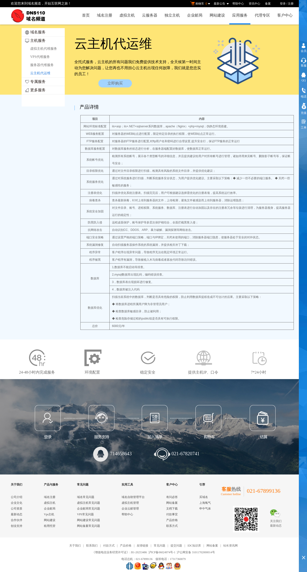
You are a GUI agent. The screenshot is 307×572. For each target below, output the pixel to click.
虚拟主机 (127, 15)
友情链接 (142, 545)
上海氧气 (205, 502)
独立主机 (172, 15)
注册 (291, 3)
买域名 (203, 497)
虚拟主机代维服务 (43, 48)
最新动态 (16, 514)
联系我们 (92, 545)
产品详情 (89, 107)
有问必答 (172, 497)
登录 (283, 3)
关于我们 (75, 545)
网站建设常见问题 (88, 520)
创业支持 (16, 526)
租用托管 (49, 526)
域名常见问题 (85, 497)
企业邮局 (194, 15)
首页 (86, 15)
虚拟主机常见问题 (88, 502)
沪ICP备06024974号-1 (162, 552)
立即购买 (115, 83)
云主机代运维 (40, 73)
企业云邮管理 (130, 508)
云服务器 (149, 15)
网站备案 (172, 502)
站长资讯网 (230, 545)
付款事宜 (172, 514)
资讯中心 (254, 3)
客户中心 (285, 15)
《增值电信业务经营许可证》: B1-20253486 (119, 552)
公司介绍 (16, 497)
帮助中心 (238, 3)
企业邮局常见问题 (88, 508)
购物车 (200, 3)
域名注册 (104, 15)
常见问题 (159, 545)
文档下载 (172, 508)
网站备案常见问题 (88, 526)
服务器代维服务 (42, 65)
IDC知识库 (194, 545)
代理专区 (262, 15)
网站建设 (217, 15)
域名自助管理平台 (133, 497)
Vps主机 (49, 514)
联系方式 (172, 526)
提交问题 (176, 545)
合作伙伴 (16, 520)
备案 (268, 3)
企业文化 (16, 502)
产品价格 (172, 520)
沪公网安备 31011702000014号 (196, 552)
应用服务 (240, 15)
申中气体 (205, 508)
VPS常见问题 (85, 514)
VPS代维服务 (40, 57)
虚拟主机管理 (130, 502)
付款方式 (109, 545)
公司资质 (16, 508)
